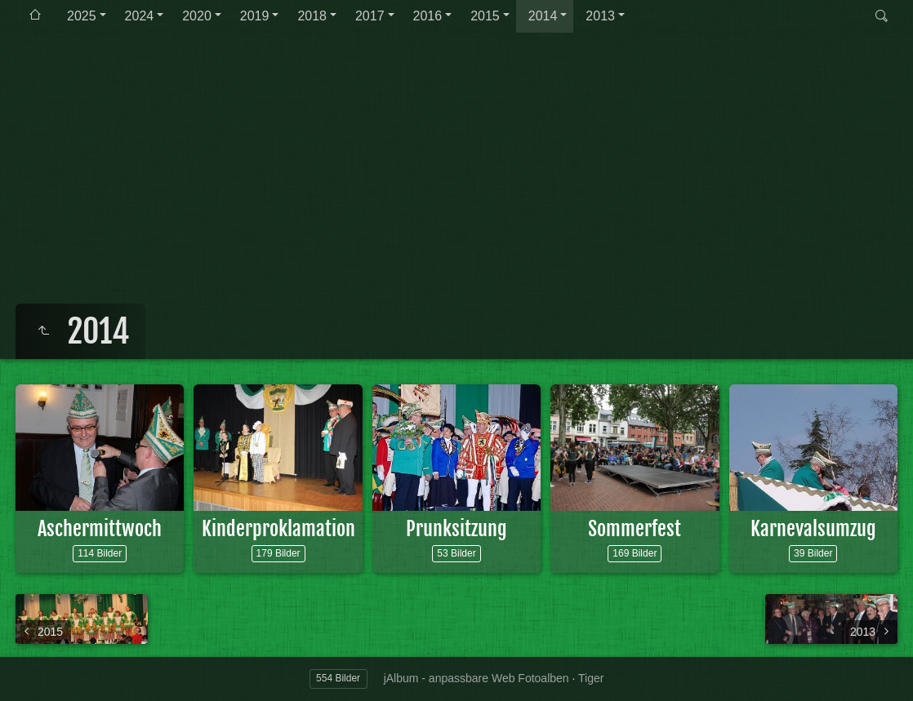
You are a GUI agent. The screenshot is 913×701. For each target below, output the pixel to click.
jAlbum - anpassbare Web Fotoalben (476, 678)
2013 (600, 16)
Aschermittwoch (100, 529)
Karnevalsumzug (813, 529)
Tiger (590, 678)
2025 (81, 16)
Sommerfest (634, 529)
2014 (543, 16)
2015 (485, 16)
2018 (312, 16)
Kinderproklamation (278, 529)
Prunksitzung (456, 529)
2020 (197, 16)
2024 (139, 16)
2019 (254, 16)
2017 (370, 16)
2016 (428, 16)
